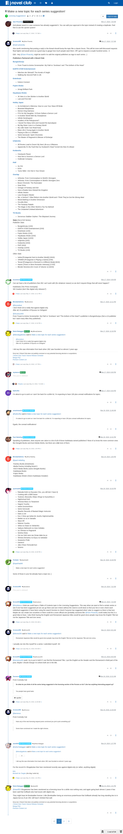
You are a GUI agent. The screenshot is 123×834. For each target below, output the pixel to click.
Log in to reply (112, 16)
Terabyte (16, 560)
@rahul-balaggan (19, 747)
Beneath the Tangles (19, 773)
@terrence (17, 713)
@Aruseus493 (18, 314)
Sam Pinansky (18, 22)
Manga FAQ (16, 357)
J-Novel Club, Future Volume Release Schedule (28, 355)
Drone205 (16, 602)
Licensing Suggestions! (17, 16)
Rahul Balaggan (18, 331)
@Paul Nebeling (30, 457)
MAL (14, 771)
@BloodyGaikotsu (36, 331)
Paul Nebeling (17, 437)
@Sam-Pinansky (27, 54)
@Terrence (25, 710)
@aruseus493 (18, 660)
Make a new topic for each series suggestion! (48, 335)
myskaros (16, 372)
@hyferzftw (17, 414)
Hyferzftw (16, 391)
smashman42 (17, 410)
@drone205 (17, 634)
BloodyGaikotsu (18, 302)
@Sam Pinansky (27, 41)
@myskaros (26, 586)
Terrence (16, 676)
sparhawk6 (16, 489)
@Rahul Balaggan (38, 743)
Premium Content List (20, 360)
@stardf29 (34, 786)
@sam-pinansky (19, 45)
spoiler (17, 698)
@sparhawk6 (24, 560)
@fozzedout (29, 302)
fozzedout (16, 280)
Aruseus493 (17, 41)
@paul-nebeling (19, 460)
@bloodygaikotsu (19, 335)
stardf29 (15, 743)
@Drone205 (26, 630)
